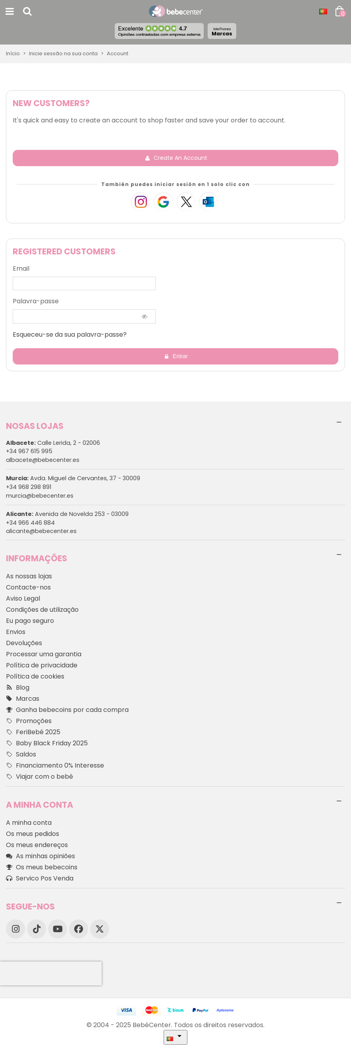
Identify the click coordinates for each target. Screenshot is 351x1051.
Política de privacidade (41, 665)
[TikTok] (36, 929)
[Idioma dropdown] (323, 11)
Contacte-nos (28, 587)
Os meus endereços (37, 844)
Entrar (176, 356)
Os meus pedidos (32, 833)
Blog (17, 687)
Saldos (21, 754)
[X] (99, 929)
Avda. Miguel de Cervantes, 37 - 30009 (73, 478)
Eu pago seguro (30, 620)
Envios (15, 631)
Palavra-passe (36, 301)
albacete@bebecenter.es (42, 460)
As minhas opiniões (40, 856)
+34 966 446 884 (30, 523)
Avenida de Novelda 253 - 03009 (67, 514)
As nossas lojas (29, 576)
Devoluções (24, 643)
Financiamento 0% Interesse (55, 765)
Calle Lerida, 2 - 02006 (53, 443)
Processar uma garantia (43, 654)
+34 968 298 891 (28, 487)
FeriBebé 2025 (33, 732)
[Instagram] (15, 929)
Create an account (176, 158)
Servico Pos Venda (39, 878)
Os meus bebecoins (41, 867)
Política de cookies (35, 676)
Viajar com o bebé (39, 776)
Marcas (222, 31)
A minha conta (29, 822)
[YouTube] (57, 929)
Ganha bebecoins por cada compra (67, 710)
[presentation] (51, 973)
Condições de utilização (42, 609)
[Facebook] (78, 929)
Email (21, 268)
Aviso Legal (23, 598)
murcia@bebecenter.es (39, 496)
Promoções (29, 721)
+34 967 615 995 (29, 451)
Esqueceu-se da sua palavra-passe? (70, 334)
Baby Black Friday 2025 (47, 743)
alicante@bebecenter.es (41, 531)
